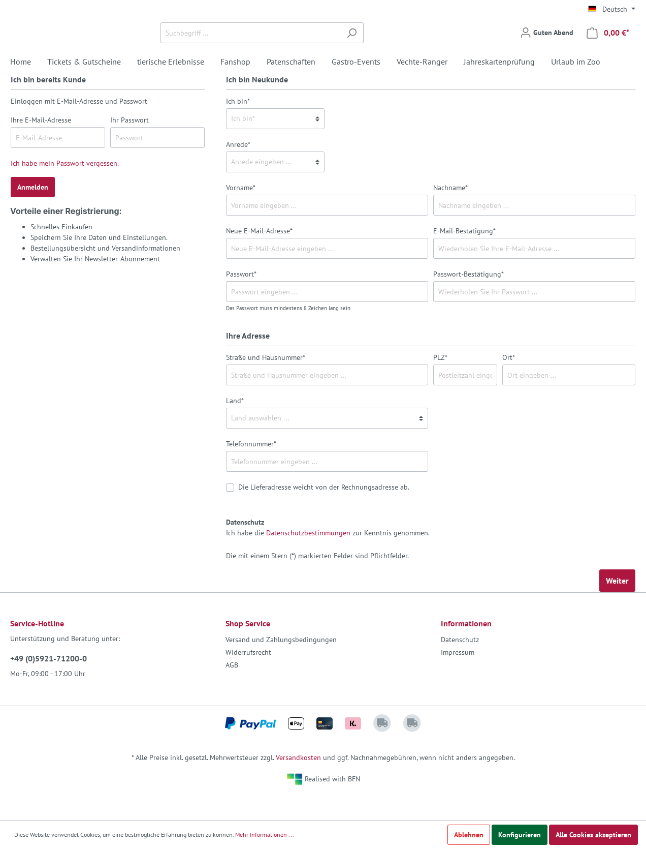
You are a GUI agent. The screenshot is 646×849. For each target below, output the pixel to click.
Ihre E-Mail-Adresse (41, 144)
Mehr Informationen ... (264, 834)
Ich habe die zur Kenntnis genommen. (328, 552)
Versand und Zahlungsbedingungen (281, 664)
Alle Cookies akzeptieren (593, 834)
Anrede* (238, 168)
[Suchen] (413, 45)
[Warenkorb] (608, 45)
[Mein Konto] (546, 45)
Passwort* (241, 298)
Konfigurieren (519, 834)
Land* (235, 425)
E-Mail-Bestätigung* (464, 255)
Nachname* (450, 212)
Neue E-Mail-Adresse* (259, 255)
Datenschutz (460, 664)
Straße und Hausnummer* (265, 381)
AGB (231, 689)
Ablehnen (468, 834)
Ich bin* (238, 125)
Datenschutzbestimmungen (308, 557)
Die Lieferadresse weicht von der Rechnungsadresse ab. (323, 511)
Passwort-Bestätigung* (468, 298)
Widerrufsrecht (248, 676)
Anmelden (32, 211)
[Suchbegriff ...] (311, 45)
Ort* (508, 381)
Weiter (617, 605)
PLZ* (440, 381)
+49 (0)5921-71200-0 (48, 683)
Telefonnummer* (251, 468)
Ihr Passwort (129, 144)
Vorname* (240, 212)
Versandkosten (298, 781)
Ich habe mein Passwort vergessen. (65, 187)
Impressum (457, 676)
